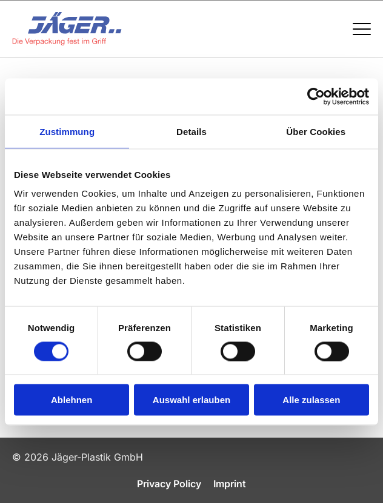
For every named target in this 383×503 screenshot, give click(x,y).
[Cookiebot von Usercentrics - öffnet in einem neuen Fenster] (316, 96)
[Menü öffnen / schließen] (362, 29)
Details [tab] (191, 131)
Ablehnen (71, 400)
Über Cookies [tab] (315, 131)
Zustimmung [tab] (67, 131)
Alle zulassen (311, 400)
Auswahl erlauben (191, 400)
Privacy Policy (169, 484)
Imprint (229, 484)
